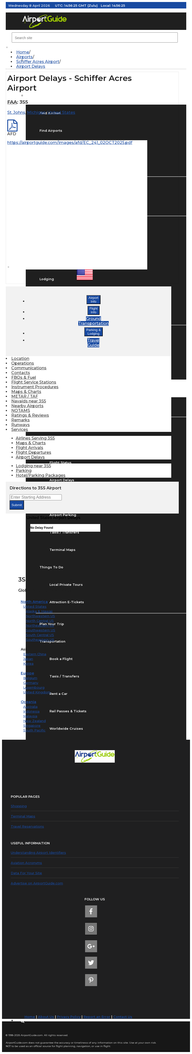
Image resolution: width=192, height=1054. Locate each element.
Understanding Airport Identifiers (38, 853)
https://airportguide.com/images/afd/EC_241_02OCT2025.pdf (69, 142)
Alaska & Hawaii (39, 611)
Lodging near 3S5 (33, 465)
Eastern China (34, 654)
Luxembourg (33, 687)
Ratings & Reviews (30, 415)
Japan (28, 659)
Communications (28, 368)
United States (34, 606)
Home (22, 52)
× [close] (7, 47)
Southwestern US (40, 630)
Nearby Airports (27, 405)
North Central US (40, 621)
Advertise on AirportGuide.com (37, 883)
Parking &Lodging (93, 331)
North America (34, 601)
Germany (30, 683)
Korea (28, 663)
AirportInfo (93, 299)
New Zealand (34, 721)
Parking (24, 470)
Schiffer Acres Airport (37, 61)
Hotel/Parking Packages (41, 475)
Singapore (31, 725)
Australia (30, 707)
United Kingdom (36, 692)
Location (20, 358)
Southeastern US (40, 640)
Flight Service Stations (33, 382)
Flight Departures (33, 452)
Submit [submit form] (17, 505)
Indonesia (31, 711)
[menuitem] (98, 52)
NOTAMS (20, 410)
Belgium (30, 678)
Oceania (28, 702)
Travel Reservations (27, 826)
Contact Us (122, 1017)
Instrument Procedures (34, 387)
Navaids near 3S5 (28, 401)
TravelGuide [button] (93, 342)
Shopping (19, 806)
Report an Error (97, 1017)
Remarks (20, 420)
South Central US (40, 635)
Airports (24, 57)
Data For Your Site (26, 873)
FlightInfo (94, 310)
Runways (20, 424)
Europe (27, 673)
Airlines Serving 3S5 (35, 438)
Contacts (20, 372)
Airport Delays (30, 66)
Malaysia (30, 716)
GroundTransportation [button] (93, 321)
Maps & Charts (26, 391)
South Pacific (34, 730)
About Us (46, 1017)
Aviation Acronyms (26, 863)
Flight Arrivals (29, 447)
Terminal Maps (23, 816)
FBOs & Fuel (23, 377)
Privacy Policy (68, 1017)
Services (19, 429)
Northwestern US (40, 616)
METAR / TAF (24, 396)
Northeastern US (40, 625)
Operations (22, 363)
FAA (12, 102)
